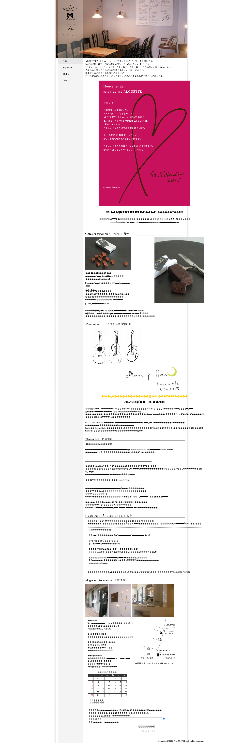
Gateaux (70, 67)
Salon (70, 74)
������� (111, 722)
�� (100, 672)
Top (70, 61)
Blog (70, 80)
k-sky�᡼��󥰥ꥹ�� (149, 731)
